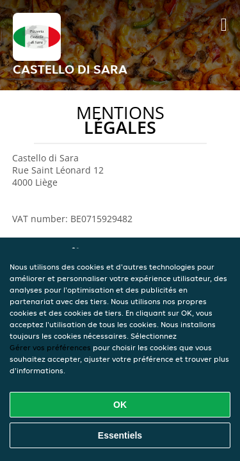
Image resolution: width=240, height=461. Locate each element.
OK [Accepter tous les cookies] (120, 405)
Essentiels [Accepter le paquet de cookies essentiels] (120, 435)
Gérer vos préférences (50, 347)
